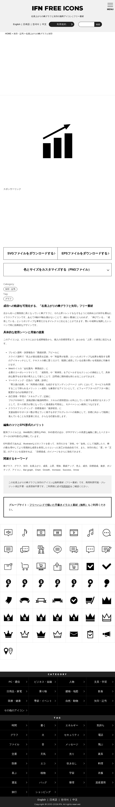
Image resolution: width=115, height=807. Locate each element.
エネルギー (71, 725)
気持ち (100, 725)
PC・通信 (14, 681)
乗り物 (43, 691)
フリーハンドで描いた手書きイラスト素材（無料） (58, 504)
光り (71, 753)
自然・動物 (71, 700)
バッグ (43, 782)
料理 (100, 763)
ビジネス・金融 (43, 681)
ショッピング (43, 792)
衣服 (100, 772)
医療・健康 (14, 700)
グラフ (8, 299)
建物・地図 (71, 691)
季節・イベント (43, 700)
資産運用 (100, 782)
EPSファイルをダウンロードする (84, 253)
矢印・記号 (19, 33)
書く (43, 725)
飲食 (100, 691)
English (16, 24)
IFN (37, 8)
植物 (43, 772)
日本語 (26, 24)
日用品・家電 (14, 691)
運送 (14, 782)
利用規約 (61, 24)
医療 (14, 763)
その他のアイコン (14, 710)
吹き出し (72, 763)
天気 (43, 753)
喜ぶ (14, 772)
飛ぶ (100, 744)
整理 (71, 782)
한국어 (35, 24)
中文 (44, 24)
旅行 (14, 792)
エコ (43, 763)
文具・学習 (100, 681)
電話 (100, 734)
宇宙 (71, 772)
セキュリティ (71, 734)
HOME (8, 33)
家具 (100, 753)
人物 (71, 681)
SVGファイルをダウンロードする (30, 253)
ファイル (14, 744)
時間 (14, 725)
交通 (14, 753)
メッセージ (71, 744)
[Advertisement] (57, 64)
